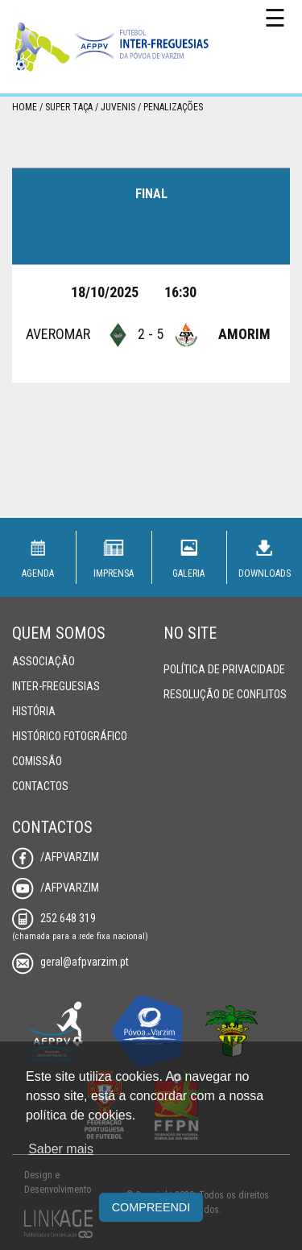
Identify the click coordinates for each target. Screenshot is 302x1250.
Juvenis (118, 107)
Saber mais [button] (60, 1149)
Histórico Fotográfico (69, 736)
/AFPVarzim (55, 857)
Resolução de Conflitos (225, 694)
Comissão (37, 761)
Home (24, 107)
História (34, 711)
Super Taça (69, 107)
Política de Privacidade (224, 669)
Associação (43, 661)
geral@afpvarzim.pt (70, 961)
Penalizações (173, 107)
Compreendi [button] (151, 1207)
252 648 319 (54, 918)
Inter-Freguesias (56, 686)
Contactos (40, 786)
